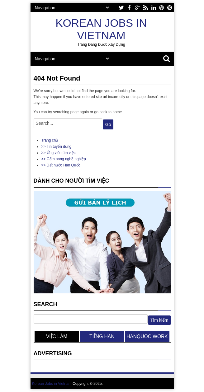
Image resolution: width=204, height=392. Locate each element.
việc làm (56, 336)
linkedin (153, 7)
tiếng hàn (102, 336)
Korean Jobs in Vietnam (101, 29)
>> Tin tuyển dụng (56, 146)
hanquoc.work (147, 336)
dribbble (162, 7)
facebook (129, 7)
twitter (121, 7)
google (137, 7)
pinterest (170, 7)
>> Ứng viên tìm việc (58, 153)
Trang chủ (49, 140)
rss (145, 7)
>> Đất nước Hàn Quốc (60, 165)
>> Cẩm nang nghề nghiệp (63, 159)
